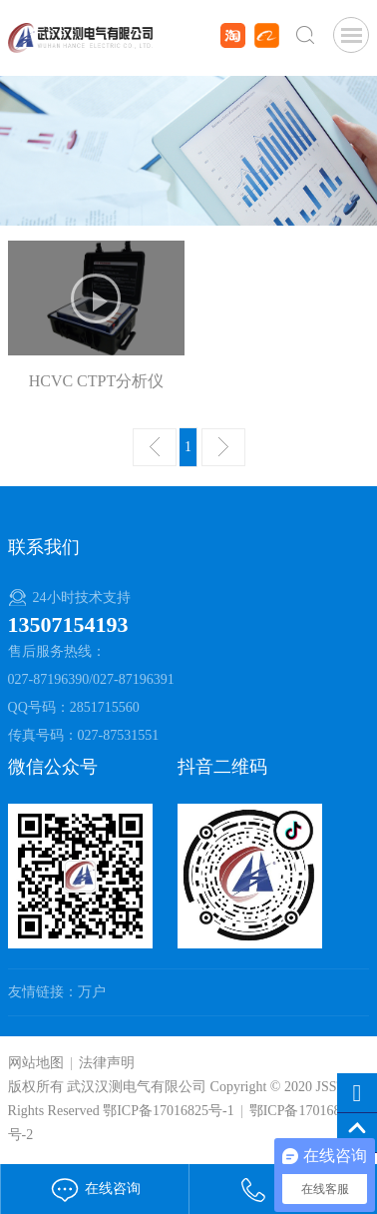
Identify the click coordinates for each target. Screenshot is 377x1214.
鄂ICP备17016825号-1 (168, 1110)
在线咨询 (95, 1188)
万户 (92, 991)
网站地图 (36, 1062)
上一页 (155, 447)
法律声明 (107, 1062)
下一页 (223, 447)
